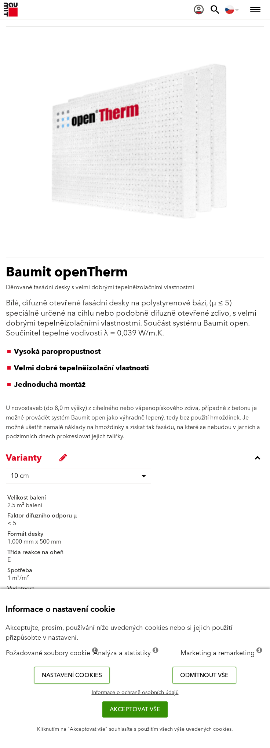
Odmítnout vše (204, 675)
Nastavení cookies (72, 675)
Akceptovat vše (135, 709)
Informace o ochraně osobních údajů (135, 692)
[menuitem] (199, 9)
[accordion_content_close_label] (137, 457)
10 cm (20, 476)
